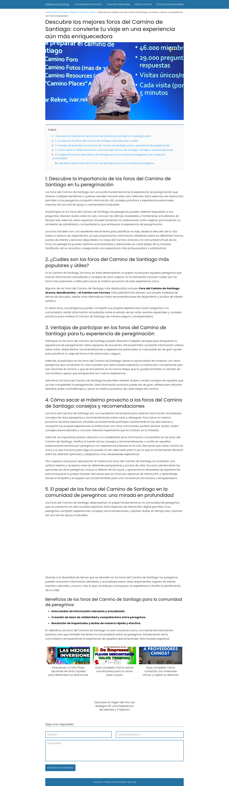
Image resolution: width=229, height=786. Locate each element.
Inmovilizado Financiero (88, 4)
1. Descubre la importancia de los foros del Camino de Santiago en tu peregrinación (102, 136)
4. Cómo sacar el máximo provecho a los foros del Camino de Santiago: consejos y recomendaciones (114, 150)
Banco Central (143, 4)
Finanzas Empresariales (170, 4)
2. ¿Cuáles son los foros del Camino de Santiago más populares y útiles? (96, 140)
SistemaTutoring (57, 4)
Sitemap (131, 782)
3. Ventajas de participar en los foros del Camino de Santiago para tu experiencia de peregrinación (112, 145)
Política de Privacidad (115, 782)
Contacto (98, 782)
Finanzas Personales (118, 4)
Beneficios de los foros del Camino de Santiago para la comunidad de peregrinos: (106, 163)
